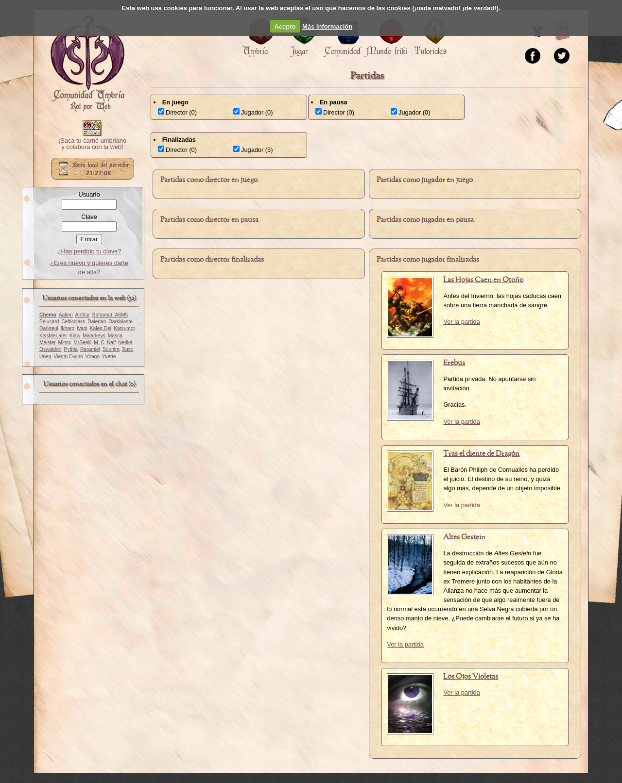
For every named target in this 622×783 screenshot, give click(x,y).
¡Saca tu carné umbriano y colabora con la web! (92, 144)
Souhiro (111, 349)
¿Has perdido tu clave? (89, 251)
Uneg (45, 356)
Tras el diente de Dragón (481, 454)
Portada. (87, 63)
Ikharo (67, 328)
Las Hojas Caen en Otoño (483, 280)
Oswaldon (50, 349)
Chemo (47, 314)
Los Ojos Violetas (470, 676)
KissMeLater (53, 335)
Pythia (71, 349)
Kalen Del (100, 328)
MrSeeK (82, 342)
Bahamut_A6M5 (110, 314)
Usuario (89, 194)
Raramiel (90, 349)
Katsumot (124, 328)
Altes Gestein (464, 537)
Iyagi (82, 328)
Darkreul (48, 328)
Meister (47, 342)
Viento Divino (68, 356)
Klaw (74, 335)
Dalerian (96, 321)
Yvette (109, 356)
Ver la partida (461, 321)
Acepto (285, 26)
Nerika (125, 342)
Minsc (64, 342)
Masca (115, 335)
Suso (127, 349)
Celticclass (73, 321)
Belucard (49, 321)
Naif (111, 342)
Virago (93, 356)
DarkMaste (120, 321)
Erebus (454, 363)
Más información (327, 26)
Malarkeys (94, 335)
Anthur (82, 314)
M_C (99, 342)
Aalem (66, 314)
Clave (89, 216)
